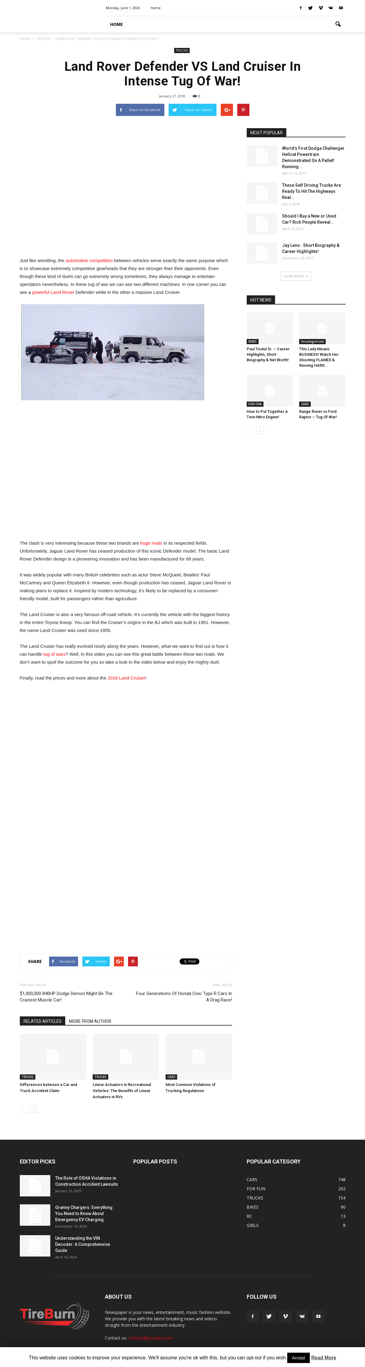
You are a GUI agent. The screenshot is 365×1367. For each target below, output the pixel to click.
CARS (171, 1077)
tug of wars (54, 654)
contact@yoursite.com (150, 1338)
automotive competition (89, 260)
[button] (338, 24)
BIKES (253, 341)
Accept (298, 1357)
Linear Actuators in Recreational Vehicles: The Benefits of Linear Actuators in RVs (122, 1090)
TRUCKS (182, 50)
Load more (296, 276)
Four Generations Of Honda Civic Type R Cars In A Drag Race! (184, 997)
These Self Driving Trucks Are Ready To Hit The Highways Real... (311, 191)
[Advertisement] (126, 189)
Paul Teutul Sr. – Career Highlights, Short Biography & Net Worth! (268, 354)
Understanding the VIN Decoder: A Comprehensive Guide (82, 1244)
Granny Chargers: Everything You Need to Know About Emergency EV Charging (84, 1213)
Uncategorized (312, 341)
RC (249, 1216)
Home (156, 7)
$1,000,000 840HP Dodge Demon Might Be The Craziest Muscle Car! (66, 997)
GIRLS (253, 1225)
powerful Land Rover (53, 292)
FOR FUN (255, 404)
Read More (323, 1357)
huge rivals (151, 543)
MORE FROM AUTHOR (90, 1021)
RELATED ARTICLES (42, 1021)
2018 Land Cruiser (126, 677)
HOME (116, 24)
